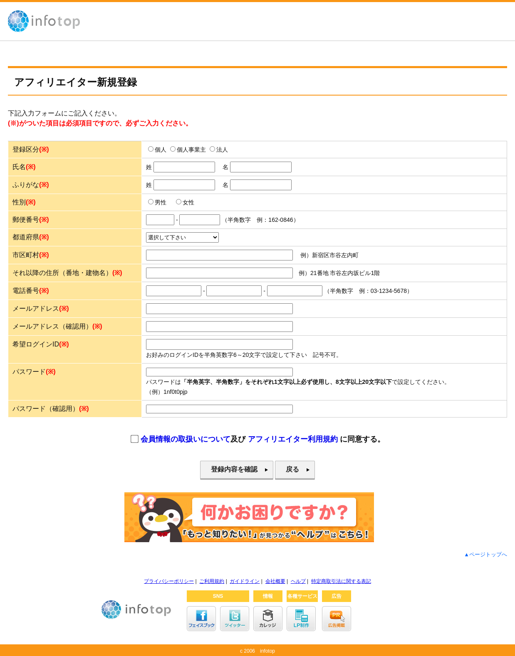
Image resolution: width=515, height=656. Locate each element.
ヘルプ (298, 581)
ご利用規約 (211, 581)
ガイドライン (245, 581)
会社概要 (275, 581)
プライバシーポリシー (169, 581)
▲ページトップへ (485, 554)
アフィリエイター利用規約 (293, 439)
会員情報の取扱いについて (185, 439)
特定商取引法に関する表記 (341, 581)
